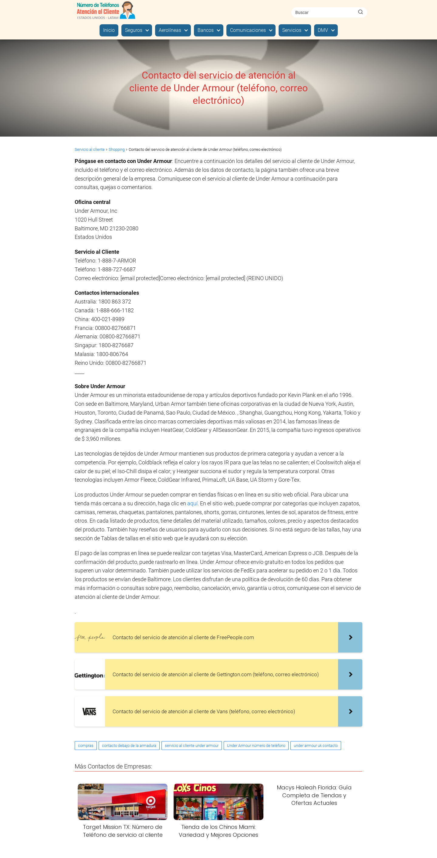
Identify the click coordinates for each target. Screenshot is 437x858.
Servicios (291, 30)
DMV (323, 30)
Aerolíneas (170, 30)
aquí (192, 503)
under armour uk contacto (316, 745)
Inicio (109, 30)
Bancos (206, 30)
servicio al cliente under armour (191, 745)
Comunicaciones (248, 30)
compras (85, 745)
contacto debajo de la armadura (129, 745)
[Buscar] (360, 12)
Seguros (133, 30)
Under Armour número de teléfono (256, 745)
